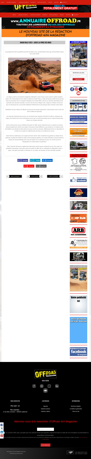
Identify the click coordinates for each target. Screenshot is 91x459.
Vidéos (50, 2)
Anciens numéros (23, 2)
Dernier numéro (11, 2)
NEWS (2, 2)
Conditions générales (76, 408)
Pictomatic (9, 451)
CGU (76, 453)
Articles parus (42, 2)
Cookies (85, 453)
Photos (56, 2)
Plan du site (75, 411)
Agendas (33, 2)
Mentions (80, 453)
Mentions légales (76, 406)
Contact (63, 2)
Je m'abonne (45, 445)
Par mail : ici (15, 406)
